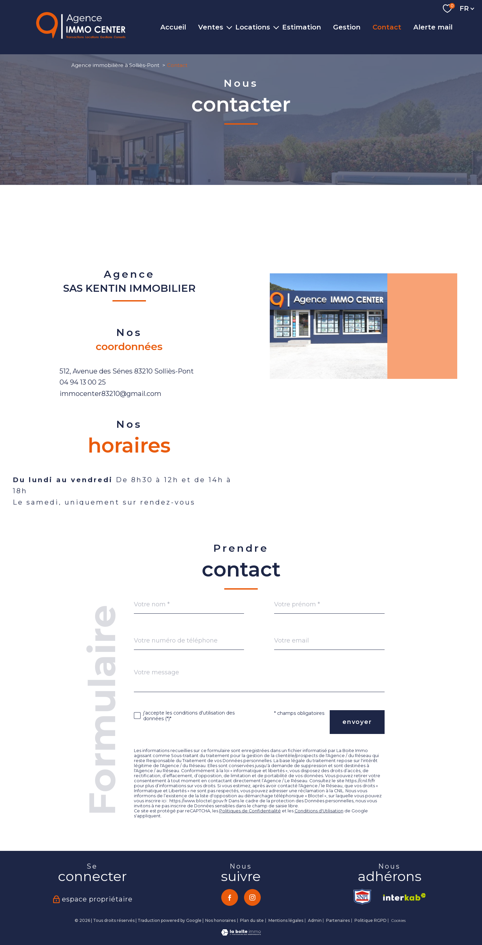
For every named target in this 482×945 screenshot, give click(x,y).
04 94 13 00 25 (83, 382)
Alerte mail (433, 27)
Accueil (173, 27)
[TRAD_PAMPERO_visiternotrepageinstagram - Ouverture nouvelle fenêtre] (252, 897)
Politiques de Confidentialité (250, 810)
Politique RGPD (370, 920)
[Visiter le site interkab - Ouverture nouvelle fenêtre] (402, 896)
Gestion (346, 27)
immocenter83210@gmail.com (110, 394)
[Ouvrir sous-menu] (229, 27)
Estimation (301, 27)
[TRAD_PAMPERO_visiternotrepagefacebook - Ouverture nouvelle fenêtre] (229, 897)
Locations (252, 27)
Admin (315, 920)
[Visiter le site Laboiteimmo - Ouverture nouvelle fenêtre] (241, 933)
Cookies (398, 920)
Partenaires (338, 920)
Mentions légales (285, 920)
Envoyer (357, 722)
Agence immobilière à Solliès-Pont (115, 65)
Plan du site (252, 920)
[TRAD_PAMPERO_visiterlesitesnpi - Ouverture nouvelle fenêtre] (363, 896)
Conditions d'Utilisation (319, 810)
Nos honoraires (220, 920)
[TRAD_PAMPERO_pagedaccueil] (81, 37)
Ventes (210, 27)
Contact (387, 27)
